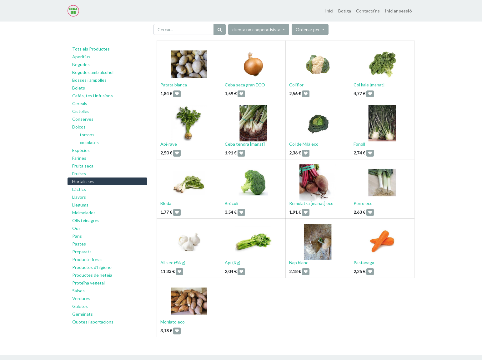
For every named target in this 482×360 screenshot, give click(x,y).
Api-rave (168, 144)
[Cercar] (219, 29)
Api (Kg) (232, 262)
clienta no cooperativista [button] (256, 29)
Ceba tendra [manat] (245, 144)
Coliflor (296, 84)
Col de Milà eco (304, 144)
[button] (310, 29)
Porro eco (363, 203)
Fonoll (359, 144)
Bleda (165, 203)
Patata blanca (173, 84)
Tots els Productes (91, 48)
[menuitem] (329, 11)
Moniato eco (172, 321)
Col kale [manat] (369, 84)
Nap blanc (298, 262)
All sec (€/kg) (172, 262)
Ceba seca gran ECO (245, 84)
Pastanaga (364, 262)
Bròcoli (231, 203)
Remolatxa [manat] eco (311, 203)
